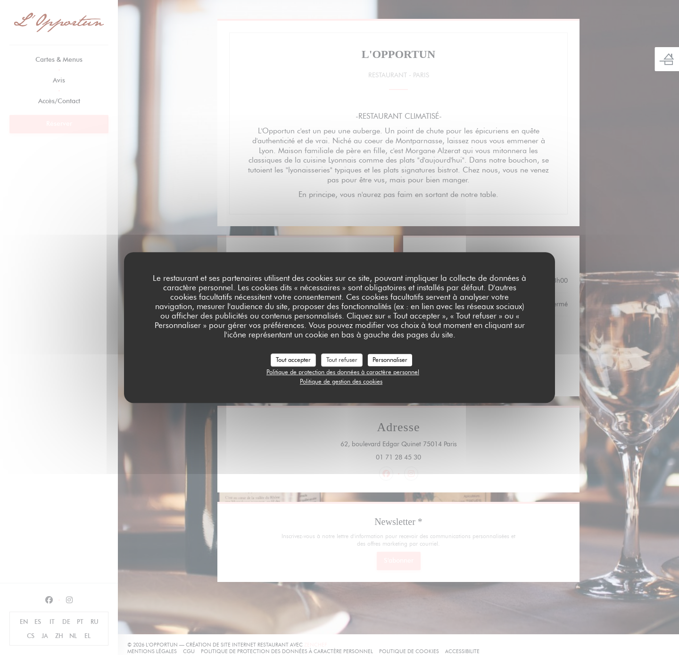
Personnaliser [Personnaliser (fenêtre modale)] (390, 359)
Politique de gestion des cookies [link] (341, 381)
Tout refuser (341, 359)
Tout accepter (293, 359)
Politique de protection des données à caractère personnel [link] (342, 372)
